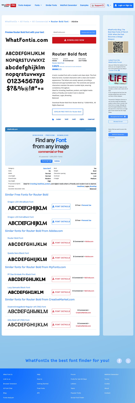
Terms (107, 379)
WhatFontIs (11, 22)
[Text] (65, 32)
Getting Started (42, 384)
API (38, 393)
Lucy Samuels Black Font (19, 288)
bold (66, 119)
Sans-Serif (47, 168)
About (107, 388)
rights (82, 119)
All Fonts (24, 22)
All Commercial (40, 22)
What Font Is (7, 374)
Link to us (6, 379)
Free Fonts (41, 388)
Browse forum (118, 121)
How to (39, 379)
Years (73, 388)
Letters (73, 384)
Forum (73, 374)
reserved (91, 119)
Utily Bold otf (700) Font (18, 320)
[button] (109, 5)
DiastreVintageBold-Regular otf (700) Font (27, 307)
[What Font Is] (6, 5)
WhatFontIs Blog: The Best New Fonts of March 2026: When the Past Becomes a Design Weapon (118, 34)
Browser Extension (10, 384)
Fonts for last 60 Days (79, 379)
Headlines (80, 186)
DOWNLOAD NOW (74, 40)
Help (38, 374)
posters (47, 184)
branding (33, 184)
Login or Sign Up (123, 5)
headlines (40, 184)
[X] (128, 360)
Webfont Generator (68, 5)
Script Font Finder (77, 398)
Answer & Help (115, 70)
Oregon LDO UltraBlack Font (20, 202)
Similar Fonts (51, 5)
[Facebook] (119, 360)
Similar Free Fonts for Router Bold (26, 194)
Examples (84, 5)
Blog (4, 393)
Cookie (107, 384)
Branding (93, 186)
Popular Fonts (76, 393)
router (58, 119)
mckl (74, 119)
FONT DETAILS (61, 206)
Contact (107, 393)
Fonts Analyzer (24, 5)
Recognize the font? (118, 116)
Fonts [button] (37, 5)
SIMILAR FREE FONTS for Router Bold (67, 112)
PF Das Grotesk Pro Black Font (21, 274)
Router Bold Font (15, 238)
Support (98, 5)
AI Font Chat (7, 388)
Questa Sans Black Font (18, 253)
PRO (13, 5)
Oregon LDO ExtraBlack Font (21, 217)
